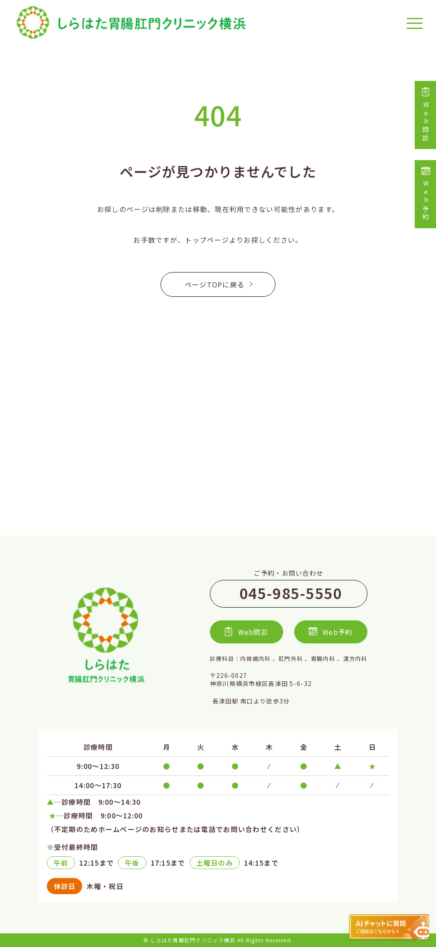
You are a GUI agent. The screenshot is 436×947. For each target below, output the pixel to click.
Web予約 (425, 194)
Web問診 (425, 115)
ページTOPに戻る (218, 284)
